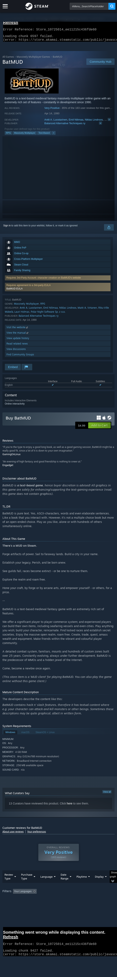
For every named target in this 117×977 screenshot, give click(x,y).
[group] (58, 904)
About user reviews (13, 833)
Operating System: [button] (54, 904)
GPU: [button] (88, 904)
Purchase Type (26, 884)
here (69, 805)
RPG (8, 135)
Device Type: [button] (10, 909)
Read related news (17, 346)
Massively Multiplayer (24, 135)
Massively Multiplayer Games (33, 59)
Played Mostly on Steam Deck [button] (19, 904)
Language (46, 884)
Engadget (7, 467)
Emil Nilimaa (76, 122)
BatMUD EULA (14, 291)
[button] (58, 289)
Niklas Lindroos (94, 122)
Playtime (81, 884)
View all (107, 794)
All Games (8, 59)
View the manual (17, 335)
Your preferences (36, 833)
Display (99, 884)
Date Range (64, 884)
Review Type (8, 884)
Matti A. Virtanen (87, 310)
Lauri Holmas (21, 314)
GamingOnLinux (11, 456)
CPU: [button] (74, 904)
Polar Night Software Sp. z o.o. (48, 314)
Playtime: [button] (95, 899)
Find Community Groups (20, 356)
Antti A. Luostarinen (55, 122)
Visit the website (17, 329)
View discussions (16, 351)
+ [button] (53, 135)
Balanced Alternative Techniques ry (64, 125)
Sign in (7, 228)
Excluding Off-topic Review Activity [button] (63, 899)
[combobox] (89, 6)
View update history (17, 340)
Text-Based (44, 135)
